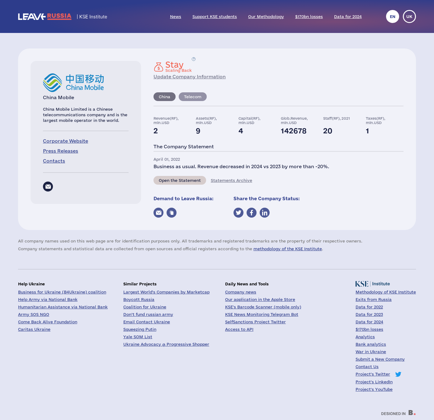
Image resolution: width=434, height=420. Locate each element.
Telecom (192, 97)
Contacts (54, 161)
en (392, 16)
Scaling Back (178, 66)
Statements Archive (231, 180)
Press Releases (60, 151)
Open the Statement (180, 180)
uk (409, 16)
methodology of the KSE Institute (287, 249)
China (164, 97)
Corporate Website (65, 141)
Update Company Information (189, 76)
